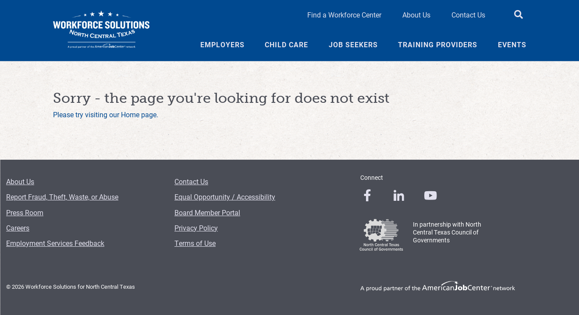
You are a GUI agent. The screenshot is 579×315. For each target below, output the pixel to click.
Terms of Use (195, 243)
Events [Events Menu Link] (512, 44)
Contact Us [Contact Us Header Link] (468, 14)
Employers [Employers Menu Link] (222, 44)
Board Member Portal (207, 212)
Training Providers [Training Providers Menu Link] (437, 44)
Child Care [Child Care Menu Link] (286, 44)
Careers (17, 227)
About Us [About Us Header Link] (416, 14)
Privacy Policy (196, 227)
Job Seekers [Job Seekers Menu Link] (353, 44)
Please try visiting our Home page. (105, 114)
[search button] (518, 15)
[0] (367, 195)
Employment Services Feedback (55, 243)
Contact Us (191, 181)
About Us (20, 181)
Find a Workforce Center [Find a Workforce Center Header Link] (344, 14)
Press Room (24, 212)
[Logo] (101, 30)
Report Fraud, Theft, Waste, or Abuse (62, 196)
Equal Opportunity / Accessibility (224, 196)
